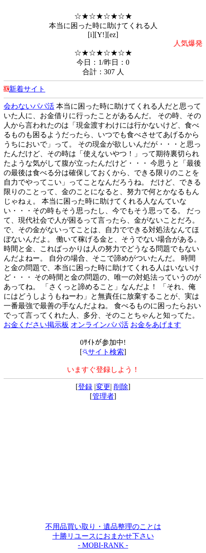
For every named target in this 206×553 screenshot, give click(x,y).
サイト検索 (103, 352)
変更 (103, 387)
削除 (121, 387)
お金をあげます (155, 325)
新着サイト (27, 89)
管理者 (103, 396)
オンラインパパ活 (100, 325)
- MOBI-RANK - (103, 545)
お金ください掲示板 (36, 325)
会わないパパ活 (29, 106)
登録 (85, 387)
